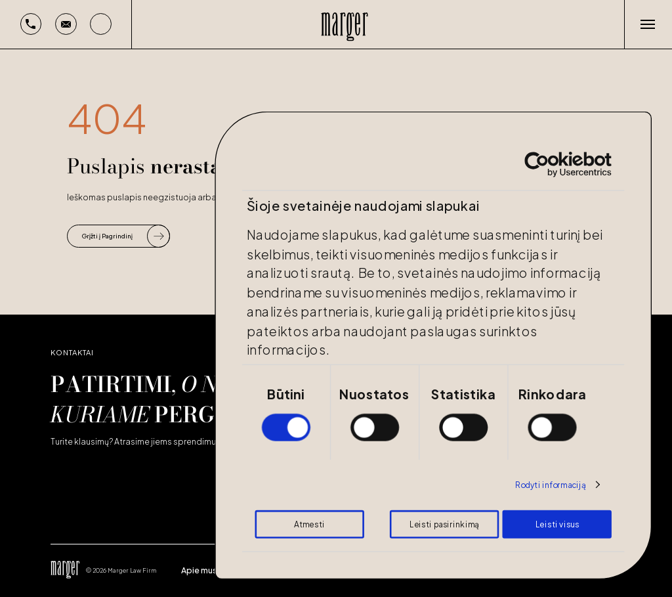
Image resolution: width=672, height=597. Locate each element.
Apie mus (199, 570)
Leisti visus (557, 524)
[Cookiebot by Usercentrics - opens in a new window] (537, 164)
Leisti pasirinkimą (444, 524)
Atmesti (309, 524)
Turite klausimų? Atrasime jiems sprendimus (135, 441)
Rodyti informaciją (550, 484)
